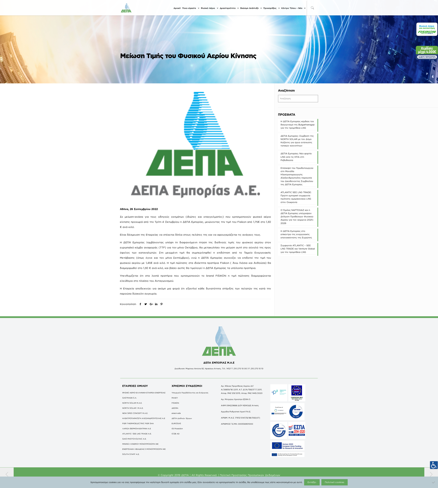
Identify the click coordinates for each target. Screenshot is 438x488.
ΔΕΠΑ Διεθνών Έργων (182, 418)
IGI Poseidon (177, 429)
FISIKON (175, 403)
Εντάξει (312, 482)
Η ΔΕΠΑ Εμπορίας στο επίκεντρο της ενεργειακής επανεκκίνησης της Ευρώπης (296, 234)
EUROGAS (176, 423)
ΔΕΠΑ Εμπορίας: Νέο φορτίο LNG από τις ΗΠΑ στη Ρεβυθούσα (296, 156)
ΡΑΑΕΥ (175, 398)
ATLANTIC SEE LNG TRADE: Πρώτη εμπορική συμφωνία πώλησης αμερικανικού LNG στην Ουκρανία (296, 197)
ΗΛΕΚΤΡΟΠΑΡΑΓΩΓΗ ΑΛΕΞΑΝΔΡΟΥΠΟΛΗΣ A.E (143, 418)
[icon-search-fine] (312, 8)
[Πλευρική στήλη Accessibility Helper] (434, 464)
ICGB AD (175, 434)
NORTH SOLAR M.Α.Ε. (132, 403)
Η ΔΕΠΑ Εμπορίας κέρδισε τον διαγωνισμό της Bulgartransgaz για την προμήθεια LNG (298, 124)
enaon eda (176, 413)
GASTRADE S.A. (129, 398)
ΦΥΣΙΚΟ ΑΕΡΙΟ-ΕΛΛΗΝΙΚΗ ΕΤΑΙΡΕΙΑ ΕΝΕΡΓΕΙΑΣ (143, 393)
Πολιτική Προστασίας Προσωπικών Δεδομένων (250, 475)
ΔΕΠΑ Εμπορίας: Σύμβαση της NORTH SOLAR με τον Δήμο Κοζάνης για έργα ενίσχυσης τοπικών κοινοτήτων (297, 141)
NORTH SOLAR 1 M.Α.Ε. (132, 408)
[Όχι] (433, 482)
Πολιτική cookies (334, 482)
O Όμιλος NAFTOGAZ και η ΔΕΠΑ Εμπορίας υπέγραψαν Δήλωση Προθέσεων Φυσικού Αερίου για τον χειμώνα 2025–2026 (297, 216)
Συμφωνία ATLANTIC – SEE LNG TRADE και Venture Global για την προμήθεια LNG (298, 248)
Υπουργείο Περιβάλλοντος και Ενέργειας (190, 393)
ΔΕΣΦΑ (175, 408)
